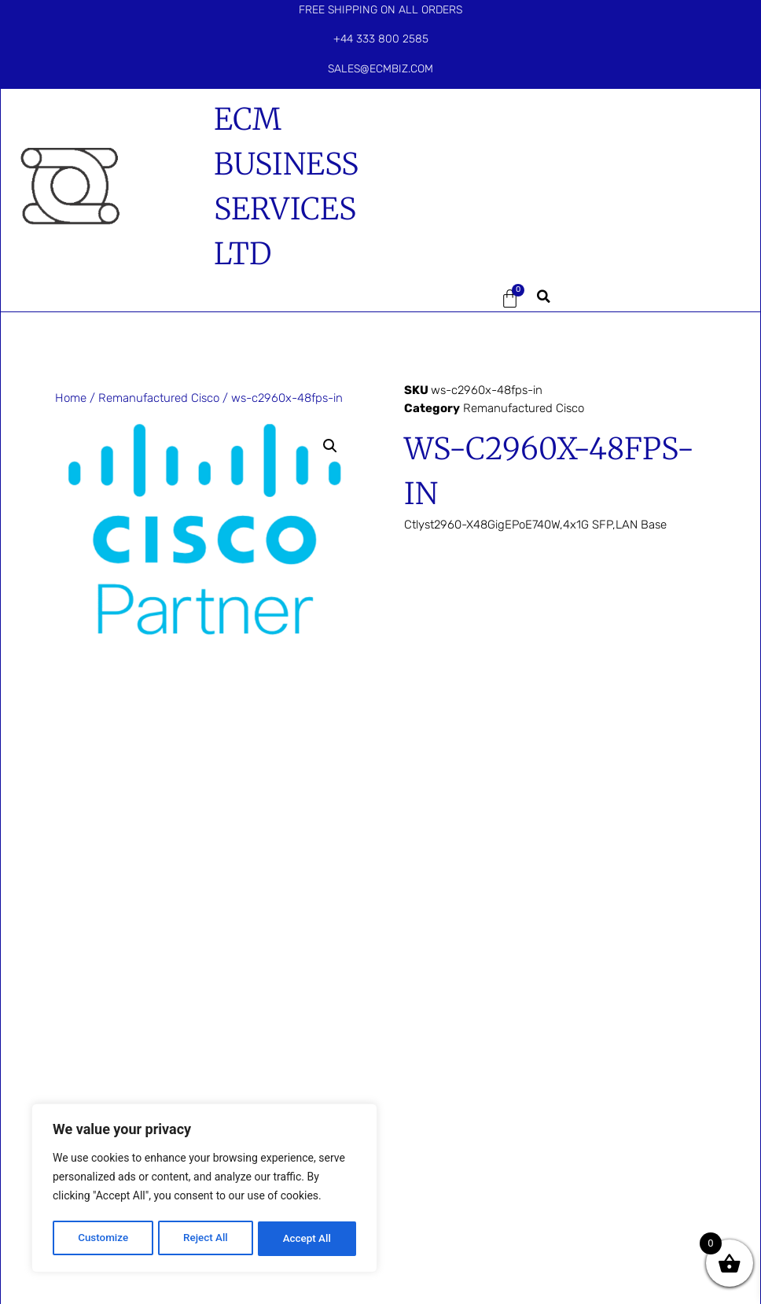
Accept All (307, 1238)
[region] (204, 1190)
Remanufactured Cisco (158, 398)
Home (70, 398)
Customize (102, 1238)
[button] (439, 299)
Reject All (205, 1238)
